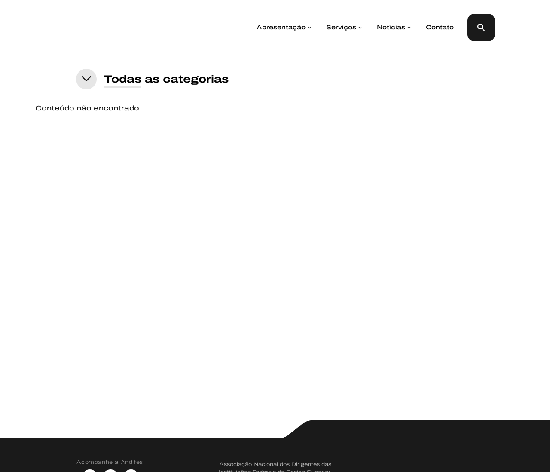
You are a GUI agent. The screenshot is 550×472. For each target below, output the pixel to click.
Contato (440, 28)
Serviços (341, 28)
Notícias (391, 28)
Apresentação (281, 28)
